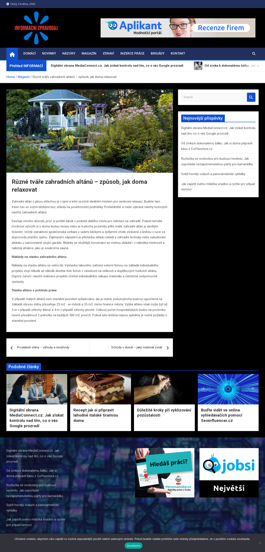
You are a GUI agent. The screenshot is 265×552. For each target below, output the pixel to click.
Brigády (157, 53)
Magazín (89, 53)
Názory (68, 53)
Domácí (29, 53)
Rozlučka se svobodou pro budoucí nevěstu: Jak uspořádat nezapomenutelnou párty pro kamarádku (34, 490)
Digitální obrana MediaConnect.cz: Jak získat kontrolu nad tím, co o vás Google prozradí (37, 418)
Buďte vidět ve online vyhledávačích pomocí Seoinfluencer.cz (221, 415)
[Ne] (260, 543)
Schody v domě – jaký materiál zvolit (136, 347)
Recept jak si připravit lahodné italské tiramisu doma (95, 415)
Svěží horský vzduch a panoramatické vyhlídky (213, 174)
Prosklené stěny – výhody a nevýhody (43, 347)
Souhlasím (133, 545)
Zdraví (108, 53)
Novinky (49, 53)
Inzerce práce (132, 53)
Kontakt (178, 53)
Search (251, 97)
